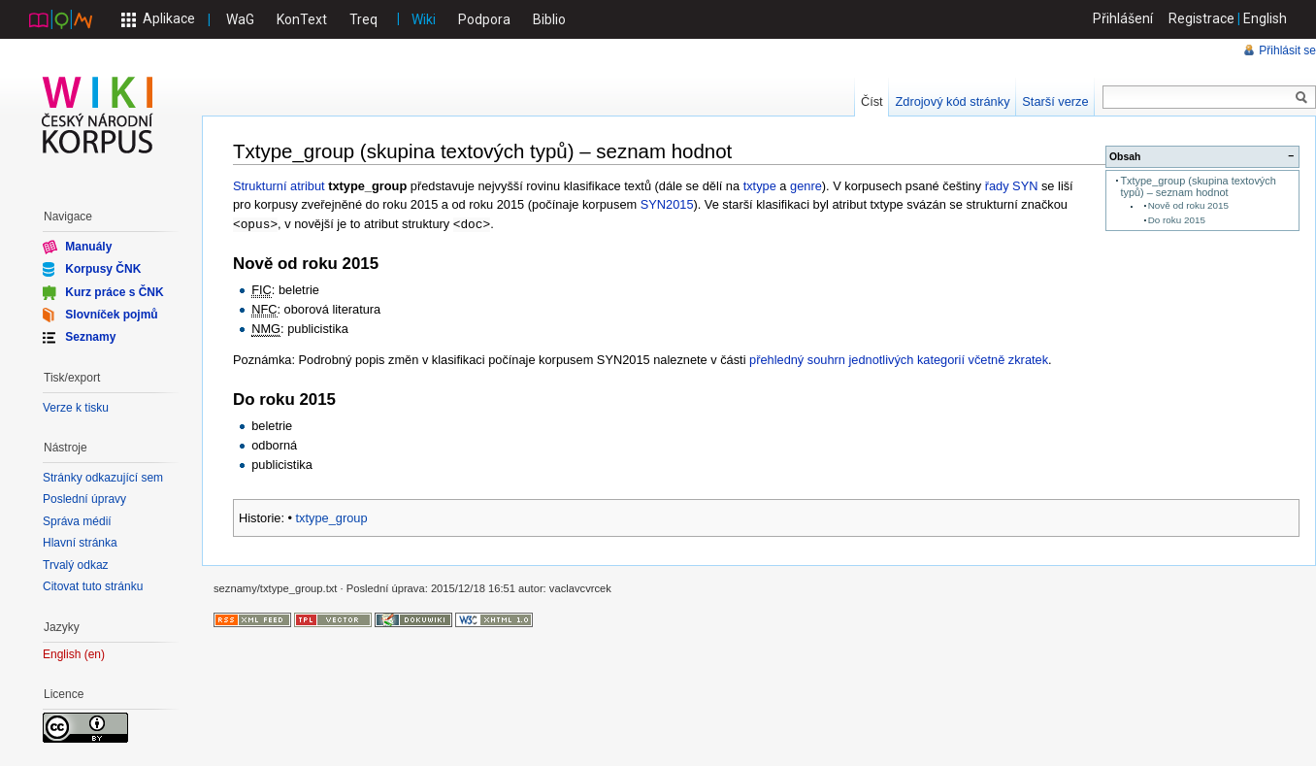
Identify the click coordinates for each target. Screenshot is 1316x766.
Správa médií (77, 521)
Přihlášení (1123, 18)
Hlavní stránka (80, 543)
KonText (302, 19)
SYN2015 (667, 204)
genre (806, 186)
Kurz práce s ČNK (114, 291)
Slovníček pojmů (111, 314)
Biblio (549, 19)
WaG (240, 19)
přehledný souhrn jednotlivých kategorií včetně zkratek (898, 358)
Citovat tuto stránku (93, 586)
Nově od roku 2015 (1188, 205)
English (1265, 18)
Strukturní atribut (279, 186)
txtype (759, 186)
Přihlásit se (1287, 50)
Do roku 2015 (1176, 220)
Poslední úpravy (84, 499)
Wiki (423, 19)
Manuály (88, 246)
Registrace (1201, 18)
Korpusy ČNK (103, 269)
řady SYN (1011, 186)
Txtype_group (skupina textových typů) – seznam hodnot (1198, 186)
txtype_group (332, 517)
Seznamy (90, 337)
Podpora (484, 19)
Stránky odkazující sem (103, 477)
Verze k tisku (76, 408)
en (94, 655)
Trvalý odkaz (76, 565)
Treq (363, 19)
